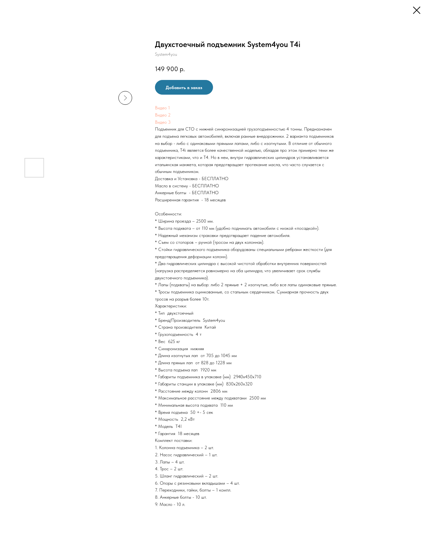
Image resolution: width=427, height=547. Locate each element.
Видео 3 (163, 122)
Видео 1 (162, 107)
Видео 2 (163, 114)
